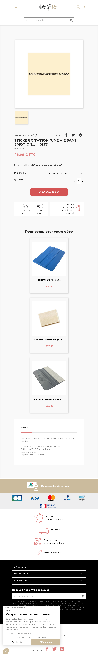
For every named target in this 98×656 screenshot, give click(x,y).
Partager (66, 135)
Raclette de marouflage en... (49, 339)
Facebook (47, 649)
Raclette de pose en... (49, 280)
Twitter (54, 649)
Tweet (73, 135)
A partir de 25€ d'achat (66, 209)
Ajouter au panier (49, 192)
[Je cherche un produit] (49, 20)
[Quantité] (79, 181)
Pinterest (80, 135)
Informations (21, 567)
